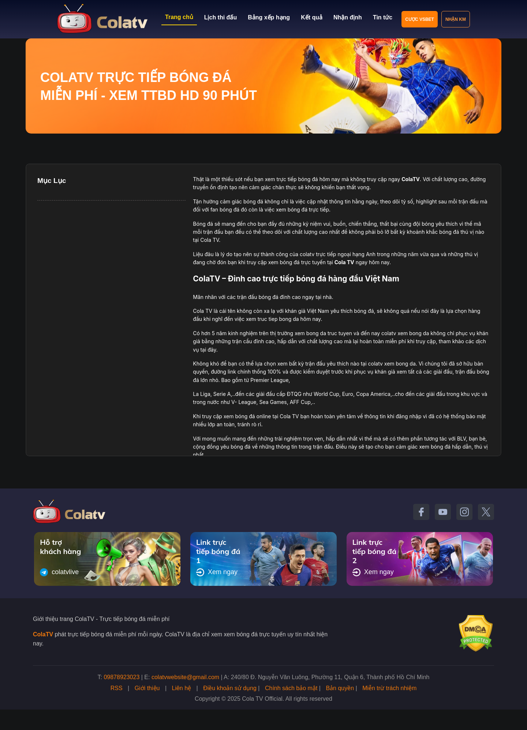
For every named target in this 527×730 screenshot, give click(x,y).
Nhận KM (455, 19)
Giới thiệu (147, 688)
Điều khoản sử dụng (230, 688)
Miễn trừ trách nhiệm (389, 688)
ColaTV (43, 634)
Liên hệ (181, 688)
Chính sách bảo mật (291, 688)
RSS (117, 688)
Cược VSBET (419, 19)
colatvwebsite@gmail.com (185, 677)
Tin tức (382, 17)
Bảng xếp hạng (269, 17)
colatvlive (59, 572)
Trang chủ (179, 17)
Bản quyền (340, 688)
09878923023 (121, 677)
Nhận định (347, 17)
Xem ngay (217, 572)
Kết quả (311, 17)
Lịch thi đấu (220, 17)
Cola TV (344, 262)
